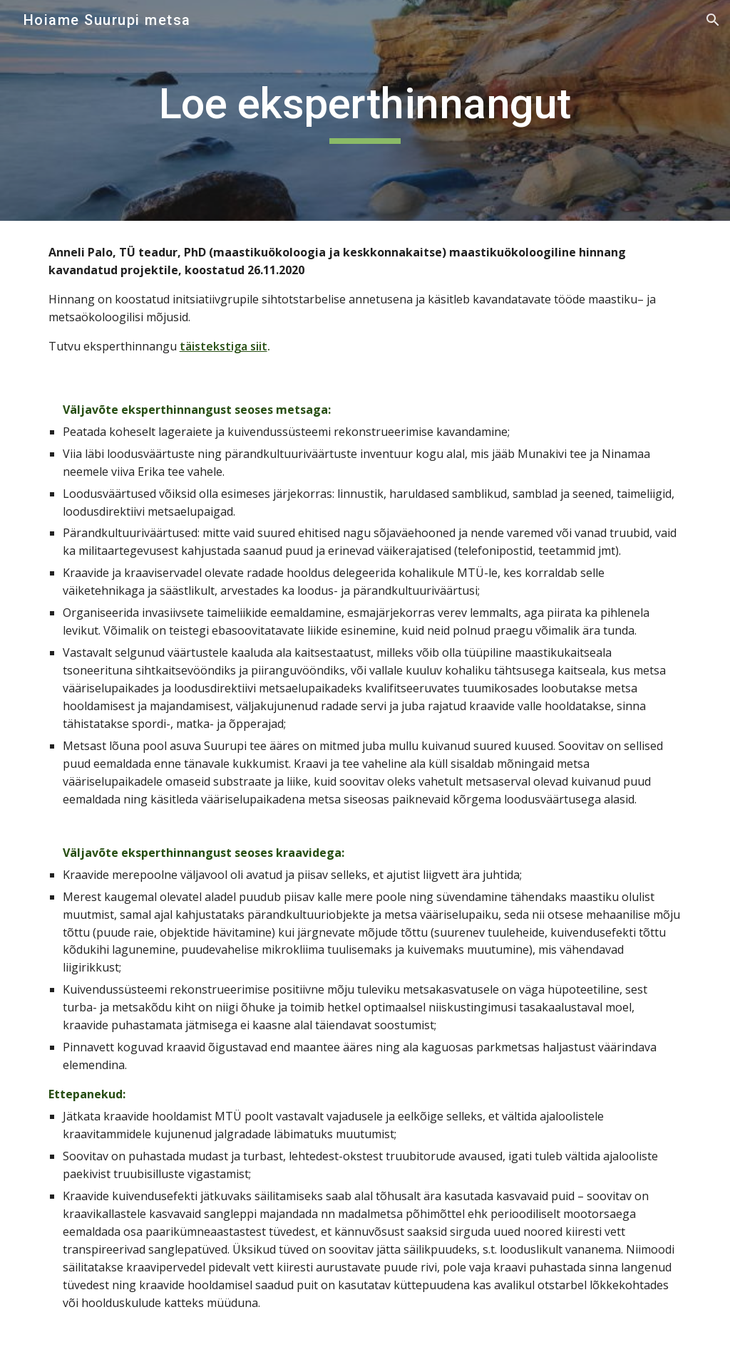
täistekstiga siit (223, 346)
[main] (365, 110)
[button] (713, 20)
